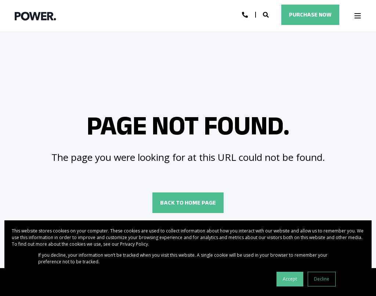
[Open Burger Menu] (357, 16)
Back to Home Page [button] (188, 202)
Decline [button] (321, 279)
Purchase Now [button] (310, 14)
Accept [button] (290, 279)
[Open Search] (266, 14)
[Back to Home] (35, 16)
